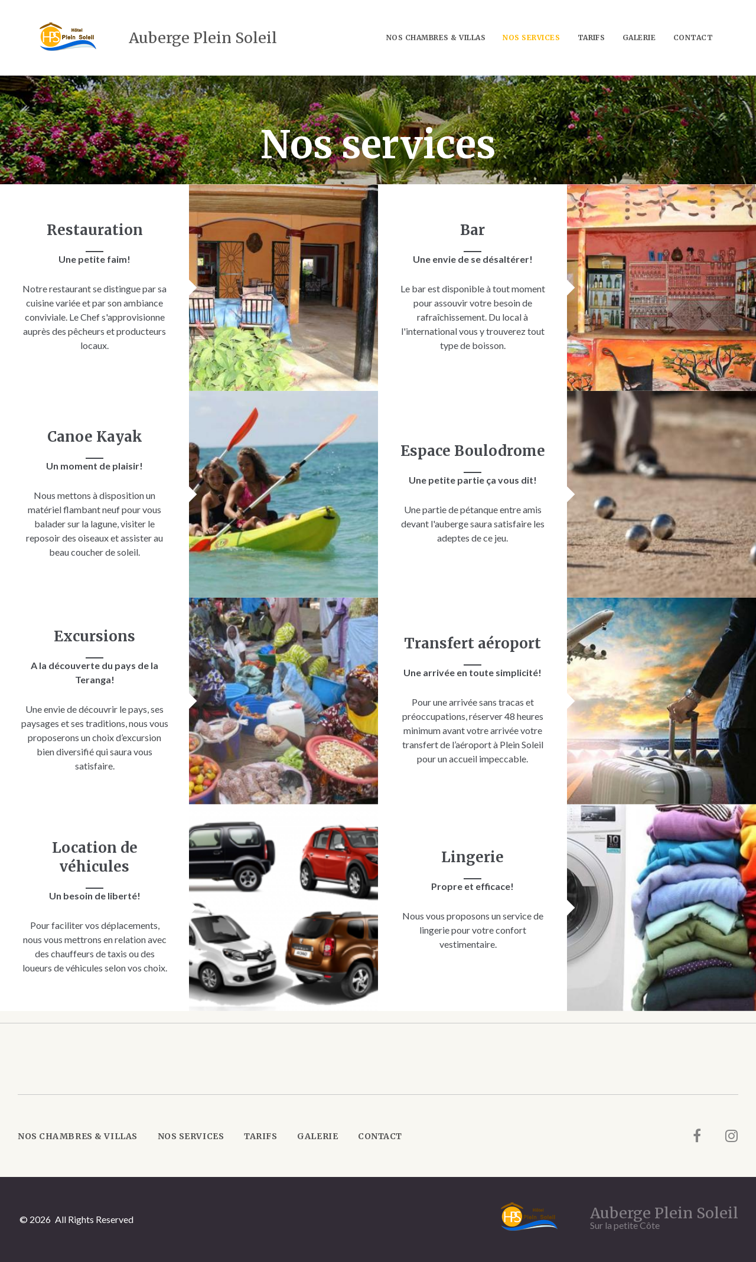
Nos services (531, 37)
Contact (693, 37)
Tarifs (591, 37)
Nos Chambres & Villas (435, 37)
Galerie (639, 37)
